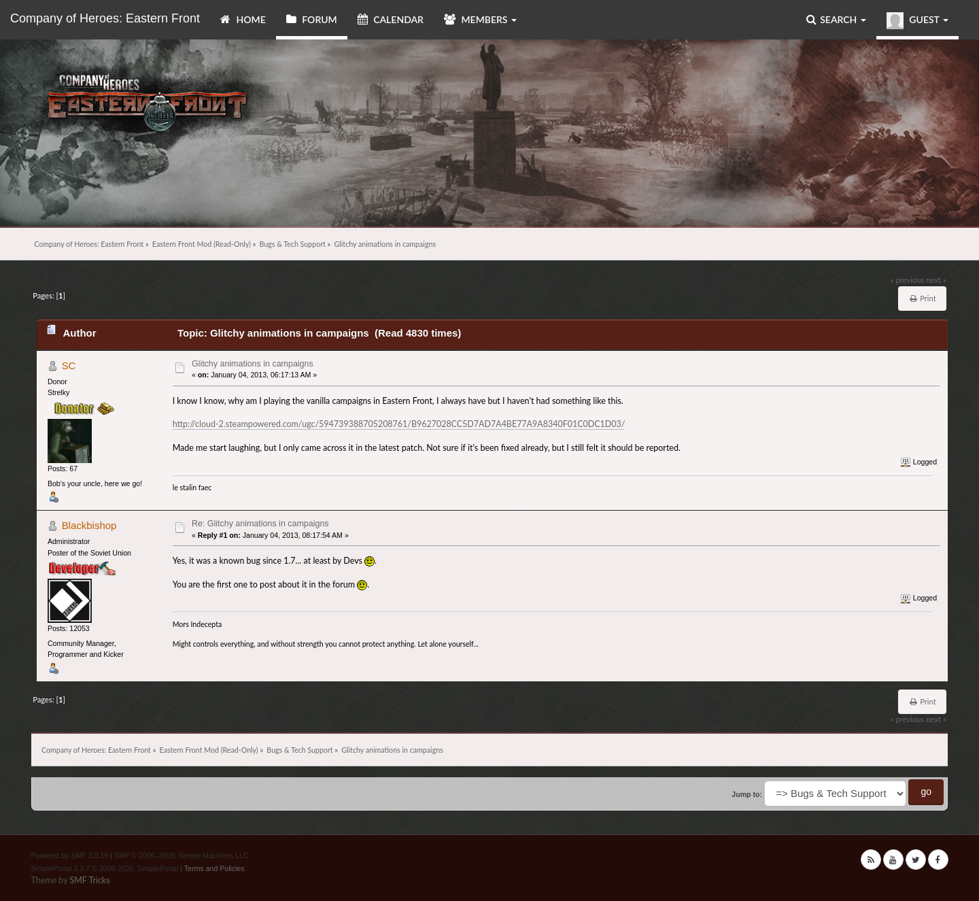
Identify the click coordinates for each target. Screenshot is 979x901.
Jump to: (747, 794)
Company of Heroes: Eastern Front (105, 18)
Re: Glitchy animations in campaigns (260, 523)
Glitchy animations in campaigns (252, 364)
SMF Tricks (89, 880)
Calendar (391, 19)
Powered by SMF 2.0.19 (70, 855)
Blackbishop (89, 525)
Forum (311, 19)
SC (69, 365)
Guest (917, 20)
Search (836, 19)
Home (243, 19)
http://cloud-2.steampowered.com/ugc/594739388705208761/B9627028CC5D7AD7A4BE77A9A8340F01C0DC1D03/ (399, 424)
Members (480, 19)
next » (936, 279)
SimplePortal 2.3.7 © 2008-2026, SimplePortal (105, 868)
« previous (908, 279)
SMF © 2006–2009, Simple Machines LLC (181, 855)
